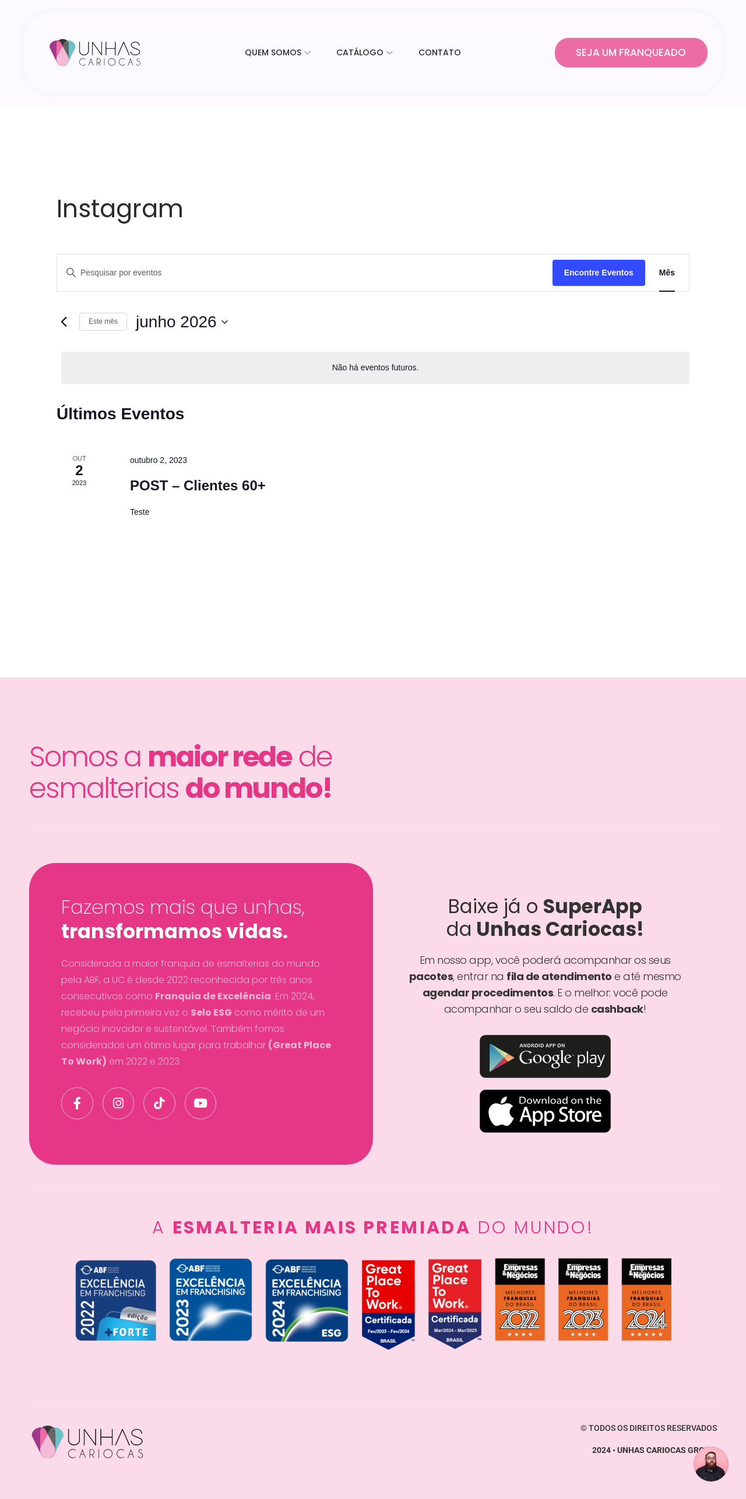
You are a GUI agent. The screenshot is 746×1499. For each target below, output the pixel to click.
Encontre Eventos (599, 272)
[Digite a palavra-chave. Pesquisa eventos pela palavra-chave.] (305, 272)
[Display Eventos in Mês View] (667, 272)
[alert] (375, 368)
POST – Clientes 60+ (198, 485)
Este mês (103, 321)
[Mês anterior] (64, 322)
